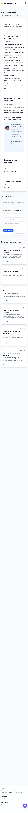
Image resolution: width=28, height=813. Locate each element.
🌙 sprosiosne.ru (8, 3)
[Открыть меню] (25, 3)
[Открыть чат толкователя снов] (25, 806)
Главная (3, 9)
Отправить (8, 230)
